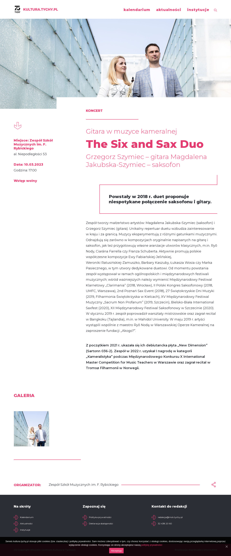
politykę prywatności (151, 545)
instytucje (198, 10)
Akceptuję (116, 550)
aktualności (168, 10)
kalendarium (137, 10)
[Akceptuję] (226, 546)
